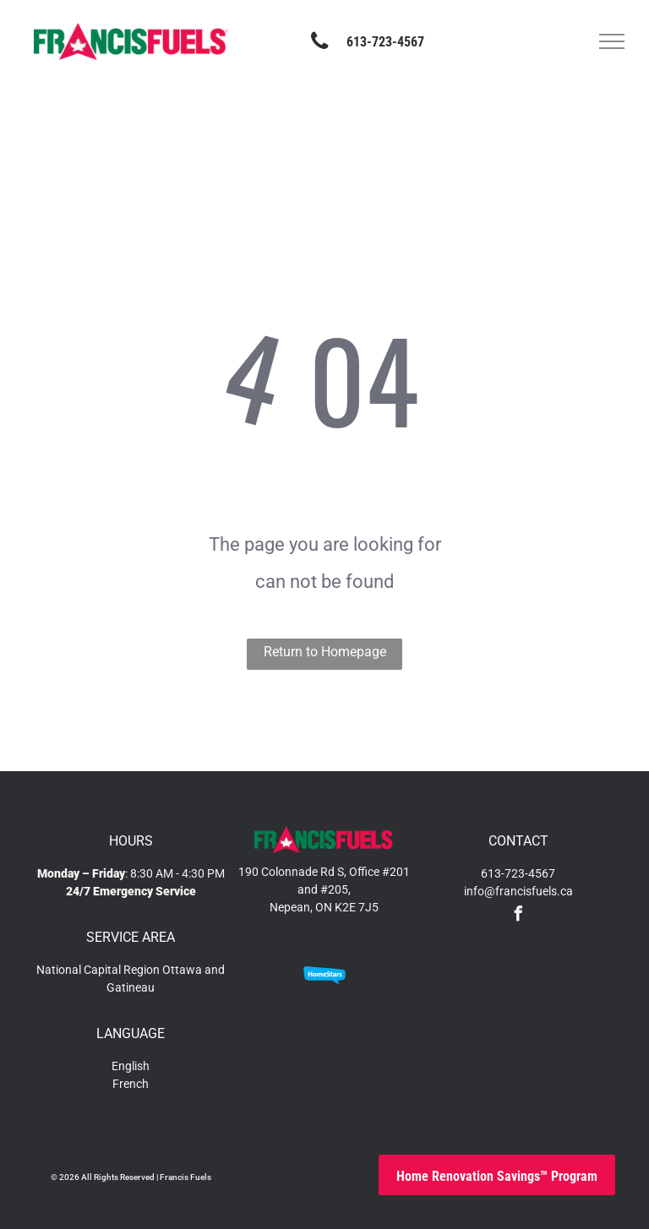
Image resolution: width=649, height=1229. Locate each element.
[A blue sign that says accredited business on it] (265, 975)
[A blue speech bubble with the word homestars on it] (324, 975)
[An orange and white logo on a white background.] (384, 975)
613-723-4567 (518, 873)
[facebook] (518, 916)
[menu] (612, 41)
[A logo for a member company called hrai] (324, 1055)
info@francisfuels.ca (518, 891)
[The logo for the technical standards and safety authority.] (265, 1055)
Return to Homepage (325, 652)
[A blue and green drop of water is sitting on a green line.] (384, 1055)
